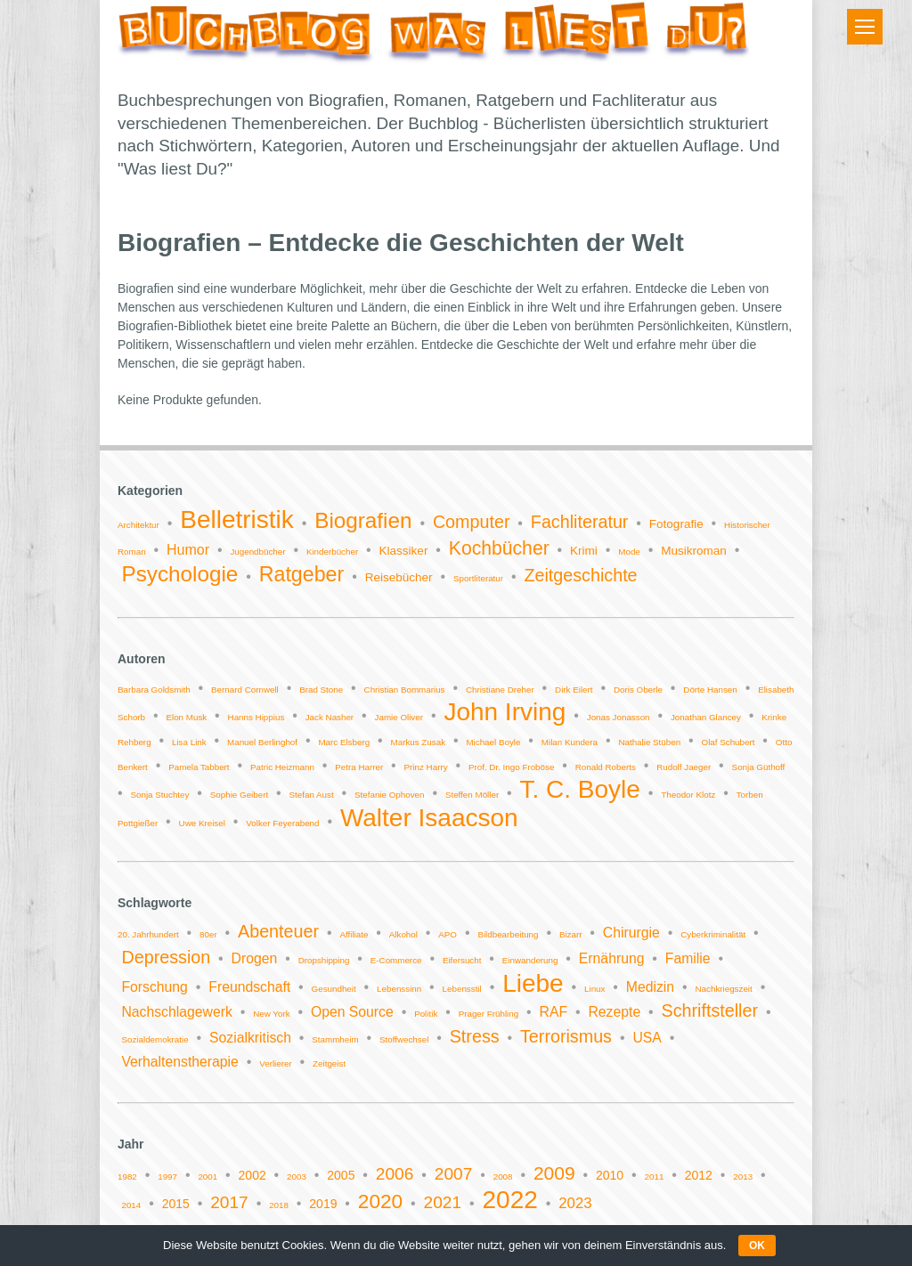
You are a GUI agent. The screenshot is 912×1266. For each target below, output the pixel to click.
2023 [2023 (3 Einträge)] (574, 1203)
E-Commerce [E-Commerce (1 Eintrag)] (396, 960)
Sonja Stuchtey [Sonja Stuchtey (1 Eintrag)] (160, 794)
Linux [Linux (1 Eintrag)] (594, 989)
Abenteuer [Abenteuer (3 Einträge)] (278, 931)
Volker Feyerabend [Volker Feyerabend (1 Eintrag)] (282, 823)
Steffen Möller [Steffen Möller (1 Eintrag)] (472, 794)
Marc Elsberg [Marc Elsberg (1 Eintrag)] (344, 742)
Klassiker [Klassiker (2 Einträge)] (403, 550)
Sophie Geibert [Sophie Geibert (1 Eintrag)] (239, 794)
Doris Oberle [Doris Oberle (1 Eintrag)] (638, 689)
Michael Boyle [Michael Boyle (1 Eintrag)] (493, 742)
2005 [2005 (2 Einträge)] (340, 1175)
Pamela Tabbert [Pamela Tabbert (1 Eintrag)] (198, 767)
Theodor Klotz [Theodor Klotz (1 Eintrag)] (688, 794)
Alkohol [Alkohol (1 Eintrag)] (403, 934)
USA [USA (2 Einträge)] (646, 1037)
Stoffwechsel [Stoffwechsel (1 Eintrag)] (403, 1039)
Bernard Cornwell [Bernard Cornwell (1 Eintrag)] (245, 689)
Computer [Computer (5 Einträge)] (471, 522)
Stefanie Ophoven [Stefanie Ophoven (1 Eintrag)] (389, 794)
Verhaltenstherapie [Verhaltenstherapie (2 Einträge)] (179, 1061)
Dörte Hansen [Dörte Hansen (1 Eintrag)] (710, 689)
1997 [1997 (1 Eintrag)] (167, 1176)
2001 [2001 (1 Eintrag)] (207, 1176)
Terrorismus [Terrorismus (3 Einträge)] (566, 1036)
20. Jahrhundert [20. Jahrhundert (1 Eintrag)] (148, 934)
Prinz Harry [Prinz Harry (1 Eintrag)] (426, 767)
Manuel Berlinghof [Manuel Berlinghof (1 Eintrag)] (262, 742)
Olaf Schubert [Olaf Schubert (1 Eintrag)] (728, 742)
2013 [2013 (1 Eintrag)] (743, 1176)
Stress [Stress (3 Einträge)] (475, 1036)
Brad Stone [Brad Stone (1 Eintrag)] (321, 689)
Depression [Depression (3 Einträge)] (165, 957)
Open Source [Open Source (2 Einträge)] (352, 1011)
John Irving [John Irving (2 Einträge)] (505, 712)
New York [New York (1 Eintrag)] (271, 1013)
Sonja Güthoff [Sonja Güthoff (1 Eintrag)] (759, 767)
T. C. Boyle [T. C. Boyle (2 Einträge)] (580, 789)
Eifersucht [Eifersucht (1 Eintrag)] (462, 960)
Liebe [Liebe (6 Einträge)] (533, 983)
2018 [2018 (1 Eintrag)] (279, 1205)
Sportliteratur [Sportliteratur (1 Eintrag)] (478, 578)
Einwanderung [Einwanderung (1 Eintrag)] (530, 960)
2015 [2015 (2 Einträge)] (176, 1204)
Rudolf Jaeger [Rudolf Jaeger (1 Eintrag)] (683, 767)
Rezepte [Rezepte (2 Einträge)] (614, 1011)
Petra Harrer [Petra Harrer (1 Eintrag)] (359, 767)
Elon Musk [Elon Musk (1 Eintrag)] (186, 717)
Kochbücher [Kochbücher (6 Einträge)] (499, 548)
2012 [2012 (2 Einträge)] (698, 1175)
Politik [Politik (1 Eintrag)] (425, 1013)
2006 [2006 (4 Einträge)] (395, 1174)
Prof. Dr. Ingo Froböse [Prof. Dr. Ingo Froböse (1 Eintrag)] (511, 767)
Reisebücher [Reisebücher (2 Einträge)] (399, 577)
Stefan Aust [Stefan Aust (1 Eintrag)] (311, 794)
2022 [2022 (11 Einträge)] (510, 1199)
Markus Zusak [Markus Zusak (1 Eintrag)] (418, 742)
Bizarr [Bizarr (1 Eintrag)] (570, 934)
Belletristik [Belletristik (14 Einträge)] (237, 519)
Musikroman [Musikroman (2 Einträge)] (694, 550)
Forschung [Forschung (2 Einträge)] (154, 986)
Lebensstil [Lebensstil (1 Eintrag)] (462, 989)
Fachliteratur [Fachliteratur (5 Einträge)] (580, 522)
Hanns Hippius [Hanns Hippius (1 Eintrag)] (256, 717)
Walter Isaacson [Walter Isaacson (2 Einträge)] (429, 818)
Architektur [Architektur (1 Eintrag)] (138, 525)
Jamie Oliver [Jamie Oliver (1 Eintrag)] (399, 717)
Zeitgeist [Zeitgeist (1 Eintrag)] (329, 1063)
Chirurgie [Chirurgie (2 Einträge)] (631, 932)
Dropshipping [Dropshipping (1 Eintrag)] (324, 960)
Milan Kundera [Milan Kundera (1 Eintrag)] (570, 742)
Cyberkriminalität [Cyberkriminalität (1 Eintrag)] (712, 934)
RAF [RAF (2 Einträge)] (554, 1011)
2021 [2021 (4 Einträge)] (443, 1202)
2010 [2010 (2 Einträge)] (609, 1175)
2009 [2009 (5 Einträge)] (554, 1173)
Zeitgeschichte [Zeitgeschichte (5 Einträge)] (580, 575)
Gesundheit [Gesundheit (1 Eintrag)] (334, 989)
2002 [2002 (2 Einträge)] (252, 1175)
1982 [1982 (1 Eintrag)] (127, 1176)
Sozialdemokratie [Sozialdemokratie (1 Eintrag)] (154, 1039)
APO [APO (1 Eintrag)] (447, 934)
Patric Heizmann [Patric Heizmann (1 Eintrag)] (282, 767)
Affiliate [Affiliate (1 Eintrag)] (353, 934)
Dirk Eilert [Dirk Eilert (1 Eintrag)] (573, 689)
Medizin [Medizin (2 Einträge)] (650, 986)
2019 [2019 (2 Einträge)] (323, 1204)
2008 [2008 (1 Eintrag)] (503, 1176)
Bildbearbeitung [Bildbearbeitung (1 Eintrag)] (507, 934)
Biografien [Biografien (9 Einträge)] (362, 520)
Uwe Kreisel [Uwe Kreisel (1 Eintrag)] (202, 823)
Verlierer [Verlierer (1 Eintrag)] (275, 1063)
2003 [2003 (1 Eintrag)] (296, 1176)
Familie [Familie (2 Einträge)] (688, 958)
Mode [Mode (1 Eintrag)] (629, 551)
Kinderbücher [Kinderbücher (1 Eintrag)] (332, 551)
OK (757, 1245)
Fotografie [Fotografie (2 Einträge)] (676, 524)
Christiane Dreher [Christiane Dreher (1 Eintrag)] (500, 689)
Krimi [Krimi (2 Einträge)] (584, 550)
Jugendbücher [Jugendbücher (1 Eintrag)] (257, 551)
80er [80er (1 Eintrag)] (208, 934)
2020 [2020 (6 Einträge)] (380, 1201)
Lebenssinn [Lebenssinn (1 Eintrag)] (399, 989)
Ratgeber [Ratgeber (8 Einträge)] (302, 574)
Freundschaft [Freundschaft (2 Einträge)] (249, 986)
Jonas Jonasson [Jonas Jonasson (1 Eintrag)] (618, 717)
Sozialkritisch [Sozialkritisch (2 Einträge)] (250, 1037)
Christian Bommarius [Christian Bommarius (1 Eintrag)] (404, 689)
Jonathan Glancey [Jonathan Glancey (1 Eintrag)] (706, 717)
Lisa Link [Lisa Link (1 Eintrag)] (189, 742)
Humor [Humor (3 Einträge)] (188, 549)
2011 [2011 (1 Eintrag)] (654, 1176)
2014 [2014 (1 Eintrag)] (131, 1205)
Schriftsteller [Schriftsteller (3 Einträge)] (710, 1010)
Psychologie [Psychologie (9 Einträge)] (179, 574)
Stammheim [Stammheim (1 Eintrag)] (335, 1039)
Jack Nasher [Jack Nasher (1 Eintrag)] (329, 717)
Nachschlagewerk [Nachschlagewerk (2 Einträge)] (176, 1011)
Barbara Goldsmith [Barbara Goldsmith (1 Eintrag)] (154, 689)
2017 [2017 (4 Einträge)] (229, 1202)
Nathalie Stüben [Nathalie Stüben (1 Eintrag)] (649, 742)
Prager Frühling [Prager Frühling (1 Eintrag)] (489, 1013)
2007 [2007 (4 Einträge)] (454, 1174)
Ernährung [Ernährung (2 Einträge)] (612, 958)
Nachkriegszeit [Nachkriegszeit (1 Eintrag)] (724, 989)
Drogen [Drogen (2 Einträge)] (255, 958)
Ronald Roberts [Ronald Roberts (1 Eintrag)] (605, 767)
